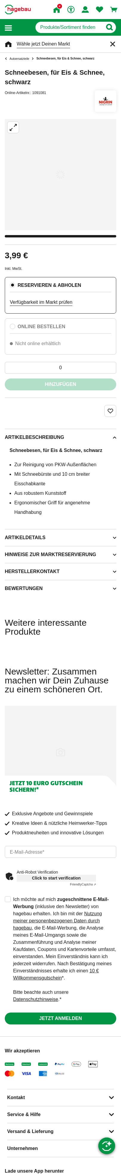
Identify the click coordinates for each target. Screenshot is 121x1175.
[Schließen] (112, 44)
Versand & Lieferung (30, 1131)
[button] (8, 27)
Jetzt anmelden (60, 1018)
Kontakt (16, 1097)
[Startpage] (18, 9)
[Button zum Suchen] (109, 27)
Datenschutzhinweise (35, 999)
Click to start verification (56, 878)
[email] (60, 852)
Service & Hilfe (24, 1114)
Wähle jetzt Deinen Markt (43, 43)
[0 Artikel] (60, 367)
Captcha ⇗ (83, 884)
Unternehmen (22, 1148)
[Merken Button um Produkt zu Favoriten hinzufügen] (110, 411)
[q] (69, 27)
